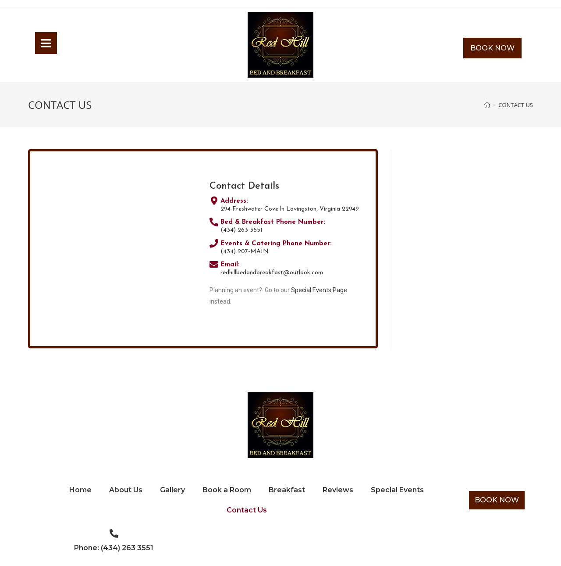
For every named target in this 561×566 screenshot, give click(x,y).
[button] (492, 48)
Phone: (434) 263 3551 (113, 548)
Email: (230, 265)
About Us (125, 490)
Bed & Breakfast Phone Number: (272, 222)
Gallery (172, 490)
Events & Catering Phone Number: (276, 243)
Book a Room (226, 490)
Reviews (338, 490)
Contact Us (247, 510)
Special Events (397, 490)
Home (80, 490)
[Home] (487, 105)
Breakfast (287, 490)
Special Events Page (319, 290)
